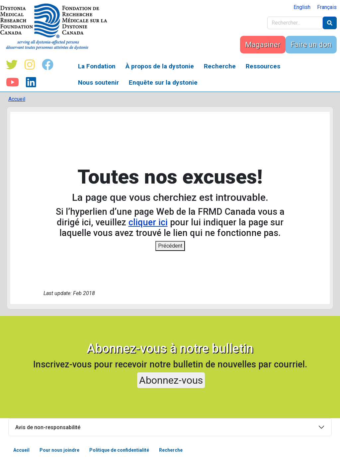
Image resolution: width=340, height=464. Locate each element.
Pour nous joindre (59, 450)
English (302, 7)
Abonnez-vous (171, 380)
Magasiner (263, 44)
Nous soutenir (98, 82)
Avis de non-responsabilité (47, 427)
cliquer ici (148, 222)
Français (327, 7)
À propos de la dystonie (160, 66)
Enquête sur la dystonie (163, 82)
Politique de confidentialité (119, 450)
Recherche (220, 66)
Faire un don (311, 44)
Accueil (16, 99)
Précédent (170, 246)
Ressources (263, 66)
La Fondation (97, 66)
